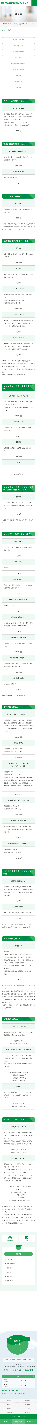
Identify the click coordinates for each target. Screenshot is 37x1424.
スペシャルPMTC (18, 40)
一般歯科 (9, 1259)
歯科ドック (18, 81)
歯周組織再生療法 (18, 52)
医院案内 (9, 1404)
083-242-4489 (18, 1370)
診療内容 (27, 1404)
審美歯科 (9, 1276)
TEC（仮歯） (18, 57)
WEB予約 (18, 1421)
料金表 (9, 1408)
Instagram (10, 1238)
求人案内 (9, 1412)
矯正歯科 (9, 1272)
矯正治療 (18, 75)
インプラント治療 (18, 69)
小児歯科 (9, 1268)
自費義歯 (18, 87)
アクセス (30, 1421)
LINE (27, 1238)
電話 (6, 1421)
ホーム (9, 1400)
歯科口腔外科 (11, 1263)
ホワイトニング (18, 46)
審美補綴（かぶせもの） (18, 63)
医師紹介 (27, 1400)
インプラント (11, 1281)
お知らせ (27, 1412)
